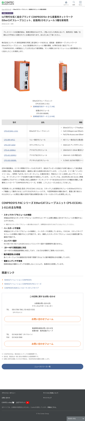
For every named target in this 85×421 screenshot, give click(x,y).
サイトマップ (47, 398)
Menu (80, 4)
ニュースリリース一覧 (42, 366)
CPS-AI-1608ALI (10, 150)
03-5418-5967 (17, 334)
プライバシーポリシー (9, 393)
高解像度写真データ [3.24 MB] (44, 116)
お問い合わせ (6, 398)
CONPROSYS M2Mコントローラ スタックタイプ (21, 288)
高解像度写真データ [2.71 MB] (44, 106)
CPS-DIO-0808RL (10, 160)
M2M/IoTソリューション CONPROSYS (17, 280)
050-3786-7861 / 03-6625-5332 (23, 309)
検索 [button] (75, 3)
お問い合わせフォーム (42, 319)
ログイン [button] (67, 3)
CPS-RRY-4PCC (9, 140)
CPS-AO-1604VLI (10, 155)
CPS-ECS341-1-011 (11, 131)
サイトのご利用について (50, 393)
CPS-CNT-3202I (9, 145)
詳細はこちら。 (52, 407)
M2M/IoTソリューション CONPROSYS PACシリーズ (22, 284)
